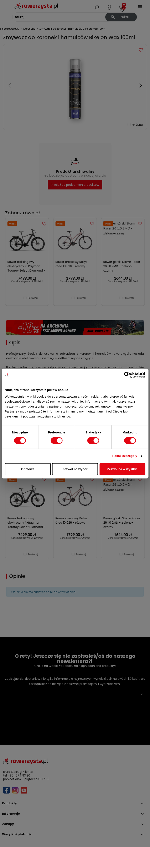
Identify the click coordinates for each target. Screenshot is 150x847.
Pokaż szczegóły (124, 455)
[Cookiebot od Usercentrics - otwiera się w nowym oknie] (127, 375)
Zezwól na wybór (74, 469)
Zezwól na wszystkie (122, 469)
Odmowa (27, 469)
